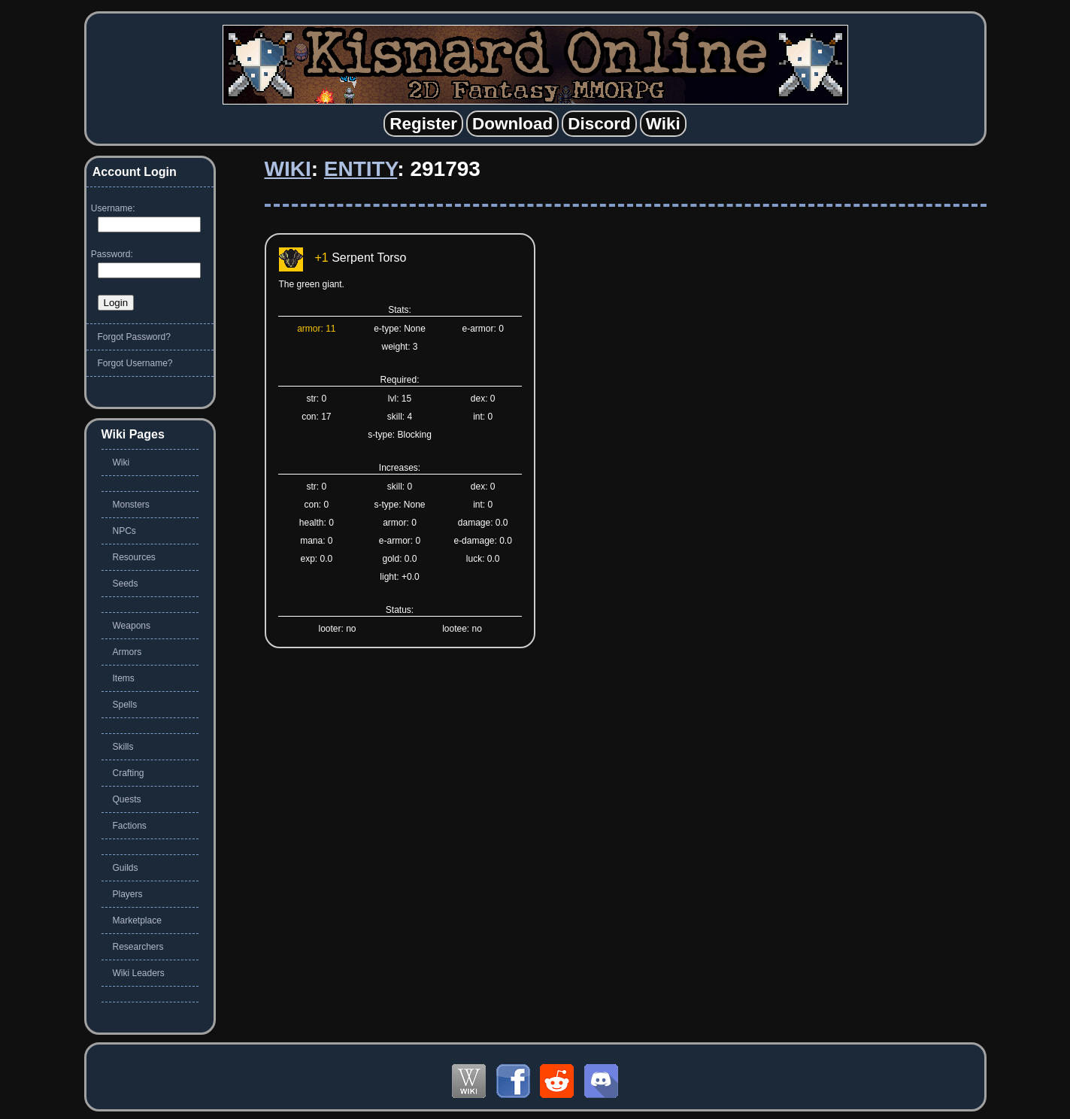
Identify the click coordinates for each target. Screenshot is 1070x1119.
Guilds (125, 868)
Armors (127, 652)
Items (124, 678)
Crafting (128, 773)
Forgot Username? (135, 363)
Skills (123, 746)
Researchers (138, 947)
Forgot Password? (134, 337)
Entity (360, 168)
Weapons (131, 625)
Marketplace (137, 920)
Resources (134, 557)
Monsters (131, 504)
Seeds (125, 583)
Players (128, 894)
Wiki (288, 168)
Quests (127, 799)
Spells (125, 704)
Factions (130, 825)
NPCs (124, 531)
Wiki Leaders (139, 973)
